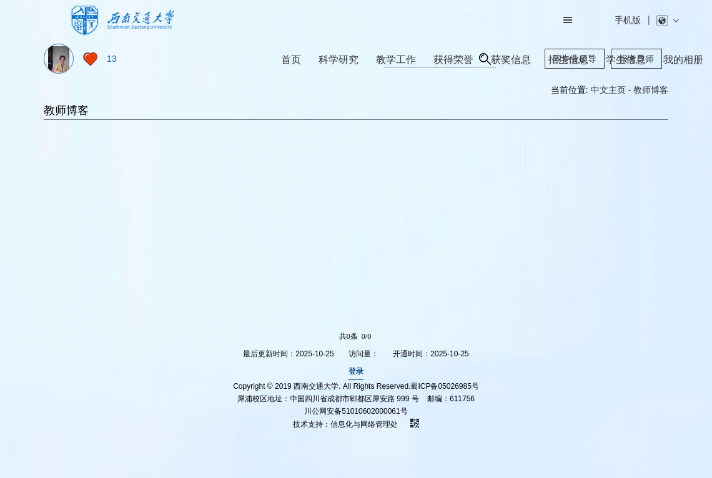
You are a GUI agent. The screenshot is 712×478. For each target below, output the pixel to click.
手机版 (628, 20)
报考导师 (636, 59)
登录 (356, 371)
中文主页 (608, 90)
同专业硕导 (574, 59)
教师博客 (650, 90)
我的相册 (683, 59)
